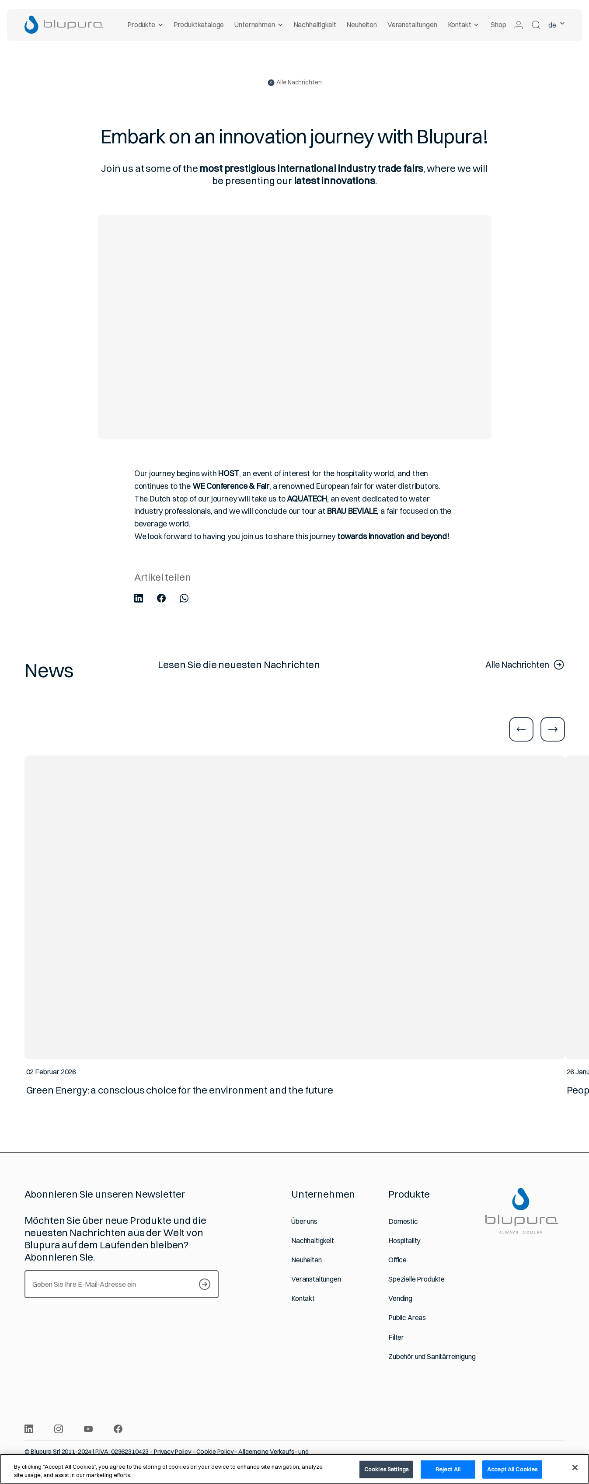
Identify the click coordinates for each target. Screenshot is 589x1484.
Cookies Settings (386, 1469)
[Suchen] (536, 25)
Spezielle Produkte (416, 1279)
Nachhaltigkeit (314, 24)
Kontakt (463, 24)
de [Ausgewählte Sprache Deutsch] (556, 25)
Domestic (403, 1221)
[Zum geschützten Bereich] (518, 25)
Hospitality (404, 1241)
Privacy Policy (172, 1452)
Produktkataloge (199, 24)
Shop (498, 24)
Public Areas (407, 1317)
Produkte (145, 24)
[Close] (575, 1467)
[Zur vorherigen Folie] (521, 729)
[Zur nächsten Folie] (552, 729)
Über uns (304, 1221)
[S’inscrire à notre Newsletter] (205, 1284)
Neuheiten (361, 24)
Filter (396, 1337)
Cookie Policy (215, 1452)
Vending (400, 1298)
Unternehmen (258, 24)
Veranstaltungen (412, 24)
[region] (294, 1469)
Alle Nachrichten (295, 82)
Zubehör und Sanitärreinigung (432, 1356)
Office (397, 1260)
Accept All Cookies (512, 1469)
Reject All (448, 1469)
